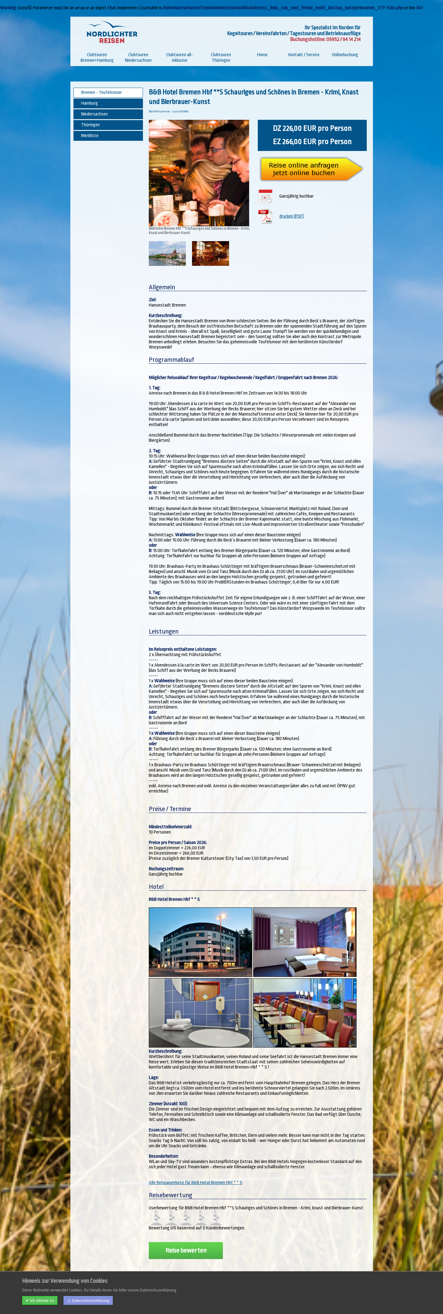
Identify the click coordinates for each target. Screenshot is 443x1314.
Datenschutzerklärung (148, 1302)
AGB (121, 1302)
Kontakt (106, 1302)
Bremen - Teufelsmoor (101, 92)
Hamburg (89, 103)
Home (262, 54)
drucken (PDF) (291, 216)
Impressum (87, 1302)
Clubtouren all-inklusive (179, 57)
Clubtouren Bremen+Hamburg (97, 57)
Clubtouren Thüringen (221, 57)
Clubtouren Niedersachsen (138, 57)
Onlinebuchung (345, 54)
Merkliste (89, 135)
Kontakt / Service (304, 54)
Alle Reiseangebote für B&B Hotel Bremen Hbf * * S (195, 1182)
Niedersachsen (94, 114)
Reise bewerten (186, 1250)
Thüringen (90, 125)
